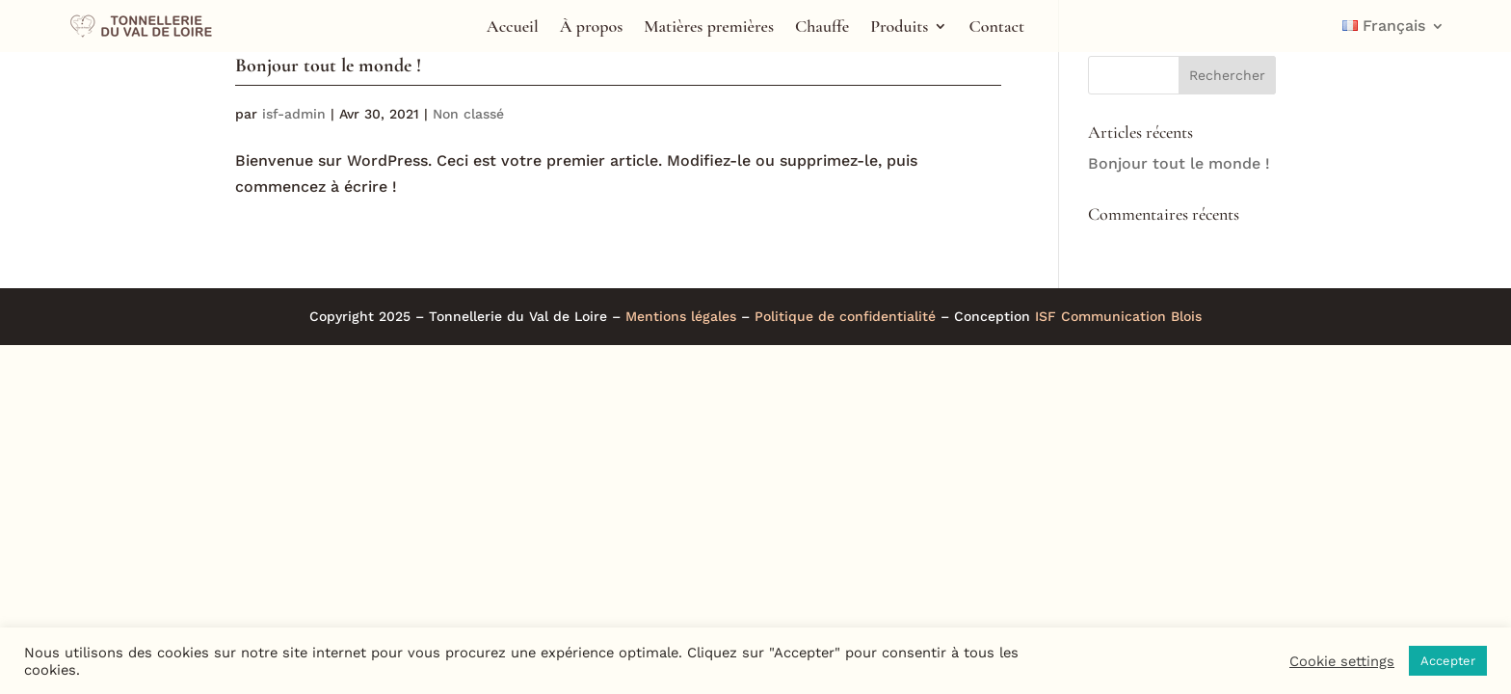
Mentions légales (680, 316)
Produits (899, 28)
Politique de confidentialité (845, 316)
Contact (996, 28)
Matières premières (709, 28)
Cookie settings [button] (1341, 661)
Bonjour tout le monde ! (328, 65)
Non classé (468, 113)
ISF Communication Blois (1118, 316)
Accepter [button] (1447, 661)
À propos (591, 28)
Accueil (513, 28)
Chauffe (822, 28)
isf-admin (294, 113)
